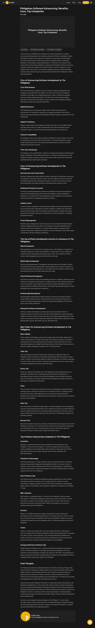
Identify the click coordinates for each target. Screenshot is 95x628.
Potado (38, 617)
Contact (85, 2)
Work (74, 2)
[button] (91, 2)
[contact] (89, 622)
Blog (79, 2)
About (68, 2)
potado (11, 3)
